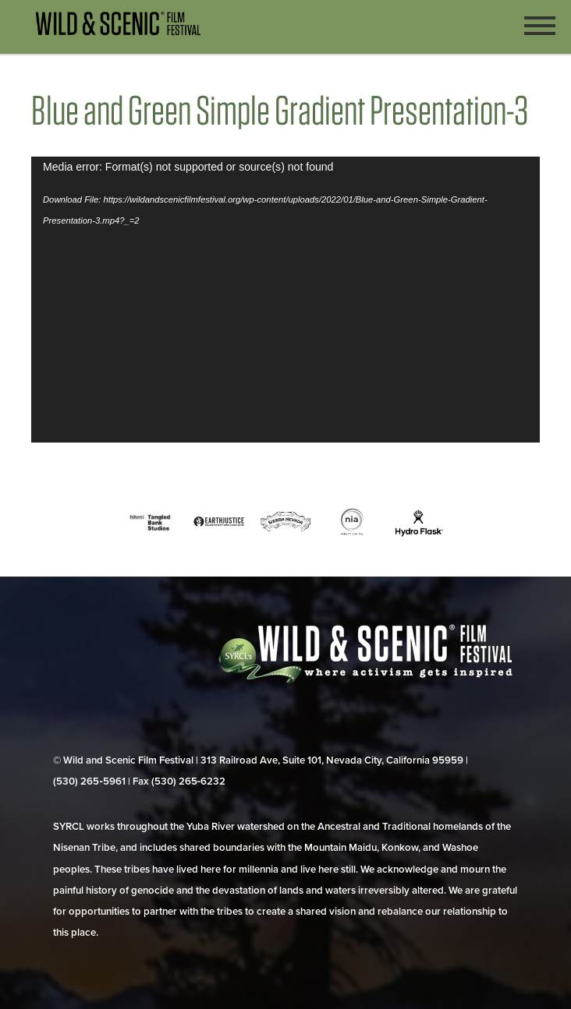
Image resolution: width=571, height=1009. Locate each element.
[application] (285, 300)
